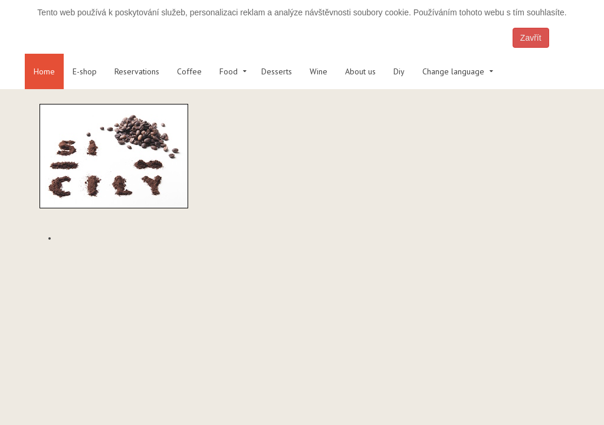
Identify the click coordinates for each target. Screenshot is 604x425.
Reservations (136, 71)
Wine (318, 71)
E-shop (85, 71)
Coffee (189, 71)
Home (44, 71)
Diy (399, 71)
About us (360, 71)
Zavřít (530, 37)
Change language (453, 71)
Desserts (276, 71)
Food (228, 71)
